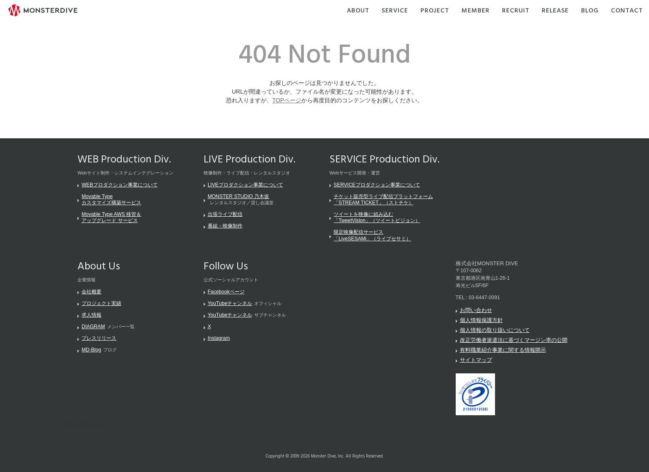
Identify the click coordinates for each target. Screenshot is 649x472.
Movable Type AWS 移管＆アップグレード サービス (111, 217)
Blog (590, 11)
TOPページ (287, 100)
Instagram (219, 338)
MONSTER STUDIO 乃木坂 (238, 196)
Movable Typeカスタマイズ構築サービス (111, 200)
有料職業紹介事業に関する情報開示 (503, 350)
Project (435, 11)
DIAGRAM (93, 326)
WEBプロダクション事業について (120, 185)
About (358, 11)
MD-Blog (91, 350)
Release (555, 11)
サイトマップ (476, 360)
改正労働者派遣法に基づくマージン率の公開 (513, 340)
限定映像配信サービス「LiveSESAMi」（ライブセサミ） (372, 235)
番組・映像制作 (225, 226)
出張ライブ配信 (225, 214)
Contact (627, 11)
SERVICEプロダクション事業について (377, 185)
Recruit (515, 11)
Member (476, 11)
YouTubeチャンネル (230, 303)
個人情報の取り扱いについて (495, 330)
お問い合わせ (476, 310)
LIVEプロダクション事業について (245, 185)
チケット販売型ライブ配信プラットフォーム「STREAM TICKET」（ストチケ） (383, 200)
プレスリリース (99, 338)
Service (395, 11)
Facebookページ (226, 292)
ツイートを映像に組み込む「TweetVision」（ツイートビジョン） (377, 217)
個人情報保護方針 (481, 320)
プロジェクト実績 (101, 303)
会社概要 (91, 292)
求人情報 (91, 315)
